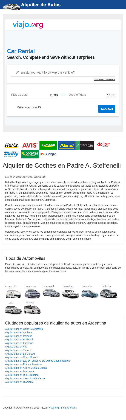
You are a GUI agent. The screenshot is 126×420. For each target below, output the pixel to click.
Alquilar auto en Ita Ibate (18, 332)
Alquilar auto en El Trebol (19, 339)
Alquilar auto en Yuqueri (18, 350)
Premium (68, 292)
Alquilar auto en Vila (16, 346)
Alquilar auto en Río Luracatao (22, 374)
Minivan (30, 308)
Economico (11, 292)
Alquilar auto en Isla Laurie (20, 371)
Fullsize (106, 292)
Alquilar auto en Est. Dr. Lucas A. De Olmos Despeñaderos (37, 360)
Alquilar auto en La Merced (20, 353)
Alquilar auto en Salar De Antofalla (24, 329)
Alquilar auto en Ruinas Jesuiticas (23, 364)
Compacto (30, 292)
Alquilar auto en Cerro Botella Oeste (25, 378)
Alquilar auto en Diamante (19, 382)
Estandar (87, 292)
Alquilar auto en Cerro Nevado (21, 357)
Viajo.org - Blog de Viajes (63, 407)
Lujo (11, 308)
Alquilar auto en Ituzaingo (19, 343)
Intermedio (49, 292)
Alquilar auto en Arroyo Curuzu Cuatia (26, 367)
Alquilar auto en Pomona (18, 336)
